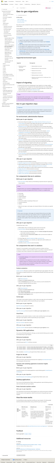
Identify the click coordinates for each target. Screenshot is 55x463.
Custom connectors (20, 270)
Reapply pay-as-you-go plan (23, 171)
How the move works (20, 22)
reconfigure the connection (23, 241)
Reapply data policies (22, 168)
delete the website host (31, 238)
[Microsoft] (2, 1)
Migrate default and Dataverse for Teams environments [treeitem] (8, 53)
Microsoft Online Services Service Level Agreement (37, 426)
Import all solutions (22, 229)
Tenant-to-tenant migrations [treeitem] (9, 44)
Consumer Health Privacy (30, 462)
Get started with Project (47, 359)
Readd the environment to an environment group (27, 170)
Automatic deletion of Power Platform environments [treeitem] (9, 39)
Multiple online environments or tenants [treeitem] (9, 50)
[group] (34, 348)
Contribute (19, 462)
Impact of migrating (20, 19)
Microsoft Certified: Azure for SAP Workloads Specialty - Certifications (28, 449)
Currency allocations (22, 153)
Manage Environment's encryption (40, 165)
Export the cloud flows (20, 322)
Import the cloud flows (20, 327)
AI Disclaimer (3, 462)
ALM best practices (36, 188)
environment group (49, 144)
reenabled (28, 242)
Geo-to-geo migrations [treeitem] (8, 46)
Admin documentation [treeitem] (6, 12)
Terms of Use (39, 462)
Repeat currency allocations (23, 173)
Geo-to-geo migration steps (22, 20)
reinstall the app (27, 351)
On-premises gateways (23, 256)
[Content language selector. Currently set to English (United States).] (6, 460)
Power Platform (22, 7)
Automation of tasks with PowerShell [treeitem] (9, 59)
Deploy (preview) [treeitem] (5, 23)
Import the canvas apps (20, 310)
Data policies (20, 139)
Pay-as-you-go (21, 148)
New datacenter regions (35, 89)
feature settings (34, 121)
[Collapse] (13, 7)
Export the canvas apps (20, 305)
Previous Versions (9, 462)
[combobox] (7, 9)
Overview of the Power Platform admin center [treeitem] (8, 15)
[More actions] (52, 8)
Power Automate (24, 278)
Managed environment (22, 126)
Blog (14, 462)
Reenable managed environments (24, 162)
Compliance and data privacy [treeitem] (8, 95)
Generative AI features (42, 121)
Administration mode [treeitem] (8, 56)
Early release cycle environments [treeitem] (7, 31)
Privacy (23, 462)
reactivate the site (40, 238)
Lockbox (20, 135)
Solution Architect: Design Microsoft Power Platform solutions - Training (28, 444)
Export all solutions (22, 181)
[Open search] (50, 1)
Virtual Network (27, 132)
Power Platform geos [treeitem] (8, 48)
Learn (17, 7)
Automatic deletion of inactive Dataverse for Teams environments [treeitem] (9, 42)
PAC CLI (26, 342)
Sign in (52, 1)
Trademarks (44, 462)
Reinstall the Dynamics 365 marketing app (24, 376)
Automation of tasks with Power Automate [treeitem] (9, 61)
